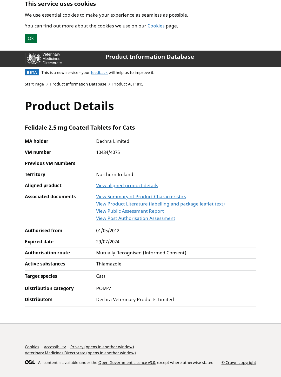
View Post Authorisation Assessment (135, 218)
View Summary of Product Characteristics (141, 196)
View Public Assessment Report (130, 211)
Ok (31, 38)
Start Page (34, 84)
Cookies (156, 26)
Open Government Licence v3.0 (126, 362)
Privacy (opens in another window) (102, 347)
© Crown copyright (238, 362)
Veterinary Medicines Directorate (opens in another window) (80, 353)
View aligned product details (127, 185)
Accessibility (55, 347)
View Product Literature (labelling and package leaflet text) (160, 204)
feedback (99, 72)
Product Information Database (150, 56)
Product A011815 (127, 84)
